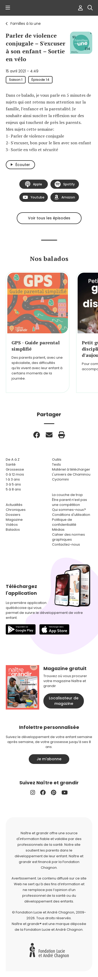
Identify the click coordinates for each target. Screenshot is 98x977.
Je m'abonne (49, 759)
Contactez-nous (66, 544)
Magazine (14, 519)
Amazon (64, 197)
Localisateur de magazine (63, 700)
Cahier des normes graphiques (68, 537)
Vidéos (12, 524)
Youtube (33, 197)
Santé (11, 464)
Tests (56, 464)
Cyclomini (60, 479)
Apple (33, 184)
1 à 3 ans (13, 479)
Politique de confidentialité (64, 522)
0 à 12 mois (15, 474)
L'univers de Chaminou (71, 474)
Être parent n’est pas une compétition (69, 502)
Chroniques (16, 509)
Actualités (14, 504)
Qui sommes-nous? (69, 509)
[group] (38, 332)
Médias (58, 529)
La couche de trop (67, 494)
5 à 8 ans (13, 489)
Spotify (65, 184)
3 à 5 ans (13, 484)
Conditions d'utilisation (71, 514)
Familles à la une (25, 23)
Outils (56, 459)
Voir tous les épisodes (49, 218)
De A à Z (13, 459)
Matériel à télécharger (71, 469)
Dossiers (13, 514)
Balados (13, 529)
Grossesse (15, 469)
